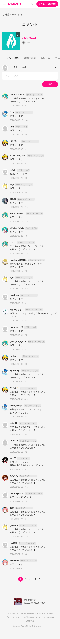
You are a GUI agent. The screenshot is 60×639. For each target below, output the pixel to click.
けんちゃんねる (17, 228)
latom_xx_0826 (17, 95)
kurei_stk (14, 295)
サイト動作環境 (12, 613)
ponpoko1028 (16, 327)
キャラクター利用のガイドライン (32, 613)
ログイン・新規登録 (47, 4)
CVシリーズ (40, 617)
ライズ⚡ (14, 388)
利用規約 (50, 613)
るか (12, 184)
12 (34, 579)
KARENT (50, 617)
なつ (12, 112)
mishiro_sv (15, 356)
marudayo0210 (17, 493)
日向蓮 (13, 199)
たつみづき (15, 370)
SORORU (14, 561)
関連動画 (30, 58)
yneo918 (14, 525)
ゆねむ (13, 170)
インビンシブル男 (18, 156)
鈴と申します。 (17, 310)
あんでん (14, 476)
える (12, 277)
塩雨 (12, 127)
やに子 (13, 458)
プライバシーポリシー (14, 617)
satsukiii (14, 423)
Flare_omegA (16, 406)
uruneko (14, 441)
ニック (13, 242)
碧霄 (12, 508)
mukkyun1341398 (18, 260)
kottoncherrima (17, 213)
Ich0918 (13, 543)
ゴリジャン (15, 141)
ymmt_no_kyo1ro (18, 342)
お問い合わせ (29, 617)
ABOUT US (30, 621)
